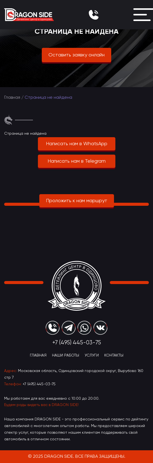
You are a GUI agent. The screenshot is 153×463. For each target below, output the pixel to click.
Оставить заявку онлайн (76, 55)
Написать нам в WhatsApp (76, 143)
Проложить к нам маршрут (76, 200)
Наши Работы (65, 355)
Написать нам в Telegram (77, 161)
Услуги (92, 355)
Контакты (113, 355)
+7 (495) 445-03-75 (39, 384)
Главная (12, 97)
